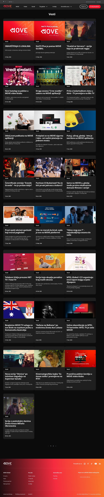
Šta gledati (44, 6)
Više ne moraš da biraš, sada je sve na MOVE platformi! (49, 231)
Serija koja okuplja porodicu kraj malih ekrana (49, 278)
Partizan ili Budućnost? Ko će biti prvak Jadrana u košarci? (49, 184)
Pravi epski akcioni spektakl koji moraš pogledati (18, 231)
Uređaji (54, 6)
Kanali (33, 6)
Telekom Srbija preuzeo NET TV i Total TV (18, 278)
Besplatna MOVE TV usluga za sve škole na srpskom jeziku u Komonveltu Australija (19, 327)
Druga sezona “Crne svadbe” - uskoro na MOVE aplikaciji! (49, 92)
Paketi (25, 6)
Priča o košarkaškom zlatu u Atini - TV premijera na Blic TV (80, 92)
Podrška (55, 476)
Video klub (31, 481)
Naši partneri (6, 484)
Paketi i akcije (31, 476)
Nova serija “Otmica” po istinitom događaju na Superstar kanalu (16, 376)
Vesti (4, 478)
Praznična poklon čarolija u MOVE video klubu (79, 375)
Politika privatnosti (20, 494)
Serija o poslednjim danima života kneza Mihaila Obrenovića (18, 423)
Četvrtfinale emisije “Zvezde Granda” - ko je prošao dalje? (18, 184)
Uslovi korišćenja (7, 494)
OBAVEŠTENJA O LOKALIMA (17, 46)
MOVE (17, 6)
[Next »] (56, 446)
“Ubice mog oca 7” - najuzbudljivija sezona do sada (78, 232)
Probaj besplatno (94, 6)
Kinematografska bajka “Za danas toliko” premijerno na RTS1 (49, 376)
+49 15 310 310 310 (90, 2)
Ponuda (30, 472)
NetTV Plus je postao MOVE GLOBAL (48, 47)
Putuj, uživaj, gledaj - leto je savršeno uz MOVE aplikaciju (80, 136)
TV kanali (30, 478)
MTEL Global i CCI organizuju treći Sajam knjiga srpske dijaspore (80, 279)
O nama (5, 476)
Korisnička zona (66, 6)
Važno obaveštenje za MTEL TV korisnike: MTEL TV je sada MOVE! (80, 327)
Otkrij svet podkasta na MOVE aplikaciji (19, 136)
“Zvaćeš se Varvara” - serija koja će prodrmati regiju (79, 47)
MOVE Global (6, 472)
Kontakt (99, 2)
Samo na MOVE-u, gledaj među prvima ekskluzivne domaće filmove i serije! (79, 185)
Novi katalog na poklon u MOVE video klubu (16, 92)
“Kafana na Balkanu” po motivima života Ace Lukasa (49, 326)
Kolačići (30, 494)
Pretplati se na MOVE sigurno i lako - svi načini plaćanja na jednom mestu (49, 138)
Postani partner (7, 481)
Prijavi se (83, 6)
